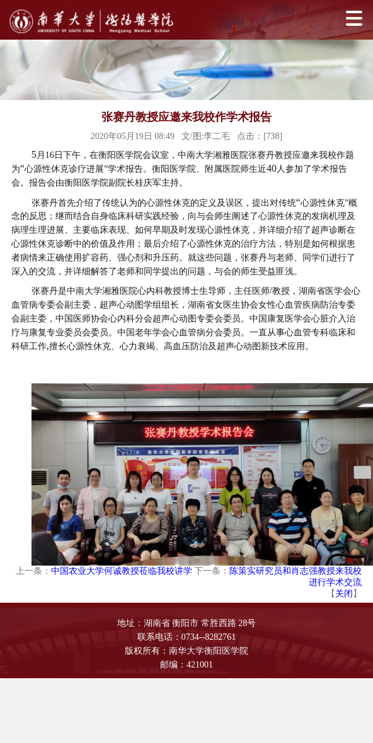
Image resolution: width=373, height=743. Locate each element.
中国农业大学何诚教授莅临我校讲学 (121, 571)
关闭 (344, 593)
